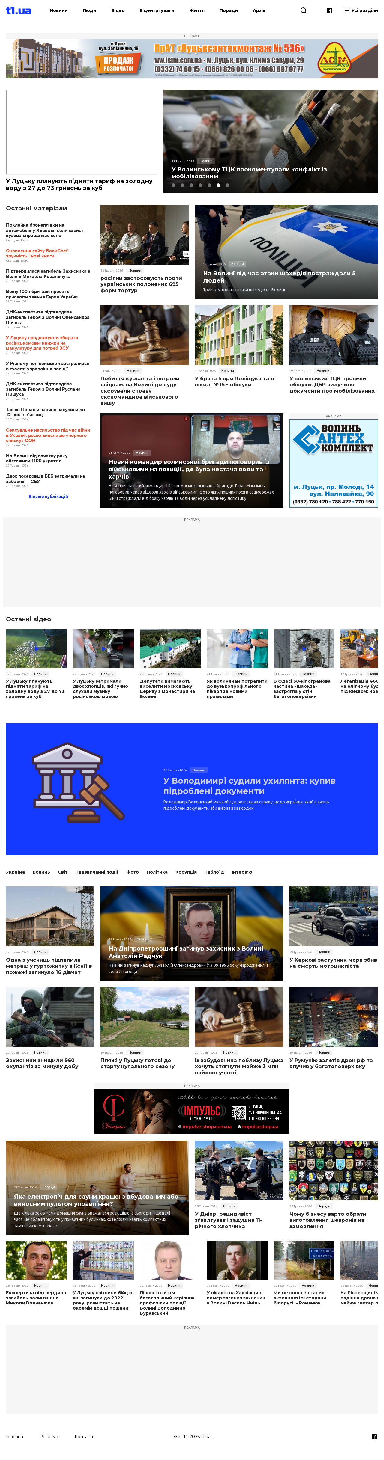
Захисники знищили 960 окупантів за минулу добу (42, 1068)
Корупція (186, 877)
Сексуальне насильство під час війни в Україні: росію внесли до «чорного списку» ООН (48, 436)
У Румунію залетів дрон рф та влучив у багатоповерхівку (331, 1068)
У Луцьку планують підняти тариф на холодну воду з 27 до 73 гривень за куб (71, 185)
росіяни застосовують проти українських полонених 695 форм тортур (141, 285)
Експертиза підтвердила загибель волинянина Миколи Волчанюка (35, 1302)
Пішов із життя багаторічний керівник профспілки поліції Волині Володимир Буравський (167, 1308)
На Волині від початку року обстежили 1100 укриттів (37, 459)
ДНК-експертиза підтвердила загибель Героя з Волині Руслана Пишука (43, 390)
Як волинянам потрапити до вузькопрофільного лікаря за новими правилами (236, 689)
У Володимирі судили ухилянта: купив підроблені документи (242, 788)
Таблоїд (214, 877)
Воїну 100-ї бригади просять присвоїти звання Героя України (42, 295)
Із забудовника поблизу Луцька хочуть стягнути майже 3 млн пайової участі (239, 1071)
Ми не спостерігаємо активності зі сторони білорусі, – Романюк (300, 1302)
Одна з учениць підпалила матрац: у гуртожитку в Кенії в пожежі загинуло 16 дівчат (49, 971)
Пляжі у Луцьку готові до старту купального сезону (137, 1068)
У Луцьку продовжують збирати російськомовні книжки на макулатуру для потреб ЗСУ (42, 344)
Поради (235, 10)
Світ (63, 877)
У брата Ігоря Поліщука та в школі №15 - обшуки (234, 382)
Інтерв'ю (242, 877)
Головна (14, 1441)
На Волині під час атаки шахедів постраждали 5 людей (283, 277)
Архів (265, 10)
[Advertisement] (192, 565)
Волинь (41, 877)
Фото (132, 877)
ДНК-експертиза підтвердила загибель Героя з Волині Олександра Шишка (48, 318)
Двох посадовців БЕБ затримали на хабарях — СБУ (45, 479)
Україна (15, 877)
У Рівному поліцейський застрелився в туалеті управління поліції (47, 367)
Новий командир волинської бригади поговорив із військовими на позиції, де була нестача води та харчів (190, 469)
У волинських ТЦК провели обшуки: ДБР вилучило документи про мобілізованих (332, 385)
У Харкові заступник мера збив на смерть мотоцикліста (333, 968)
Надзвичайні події (96, 877)
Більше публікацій (48, 497)
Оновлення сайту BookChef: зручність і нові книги (37, 254)
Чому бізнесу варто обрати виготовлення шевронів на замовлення (328, 1225)
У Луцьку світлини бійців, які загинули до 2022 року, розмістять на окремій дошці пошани (102, 1305)
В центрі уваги (163, 10)
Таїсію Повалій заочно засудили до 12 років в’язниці (45, 413)
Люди (95, 10)
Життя (203, 10)
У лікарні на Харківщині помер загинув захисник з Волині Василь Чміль (236, 1302)
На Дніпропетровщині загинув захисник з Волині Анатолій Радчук (190, 957)
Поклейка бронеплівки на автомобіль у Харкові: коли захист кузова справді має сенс (44, 231)
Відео (124, 10)
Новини (65, 10)
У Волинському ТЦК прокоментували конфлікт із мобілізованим (253, 173)
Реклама (49, 1441)
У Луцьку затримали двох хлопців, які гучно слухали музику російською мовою (103, 689)
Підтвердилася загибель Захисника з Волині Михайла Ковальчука (48, 274)
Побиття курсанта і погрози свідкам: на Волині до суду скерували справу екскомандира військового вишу (140, 391)
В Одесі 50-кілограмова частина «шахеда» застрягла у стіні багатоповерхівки (302, 689)
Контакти (85, 1441)
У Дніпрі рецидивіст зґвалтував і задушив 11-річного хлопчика (228, 1225)
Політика (157, 877)
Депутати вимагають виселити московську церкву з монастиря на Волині (167, 689)
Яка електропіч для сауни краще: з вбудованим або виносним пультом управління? (93, 1204)
